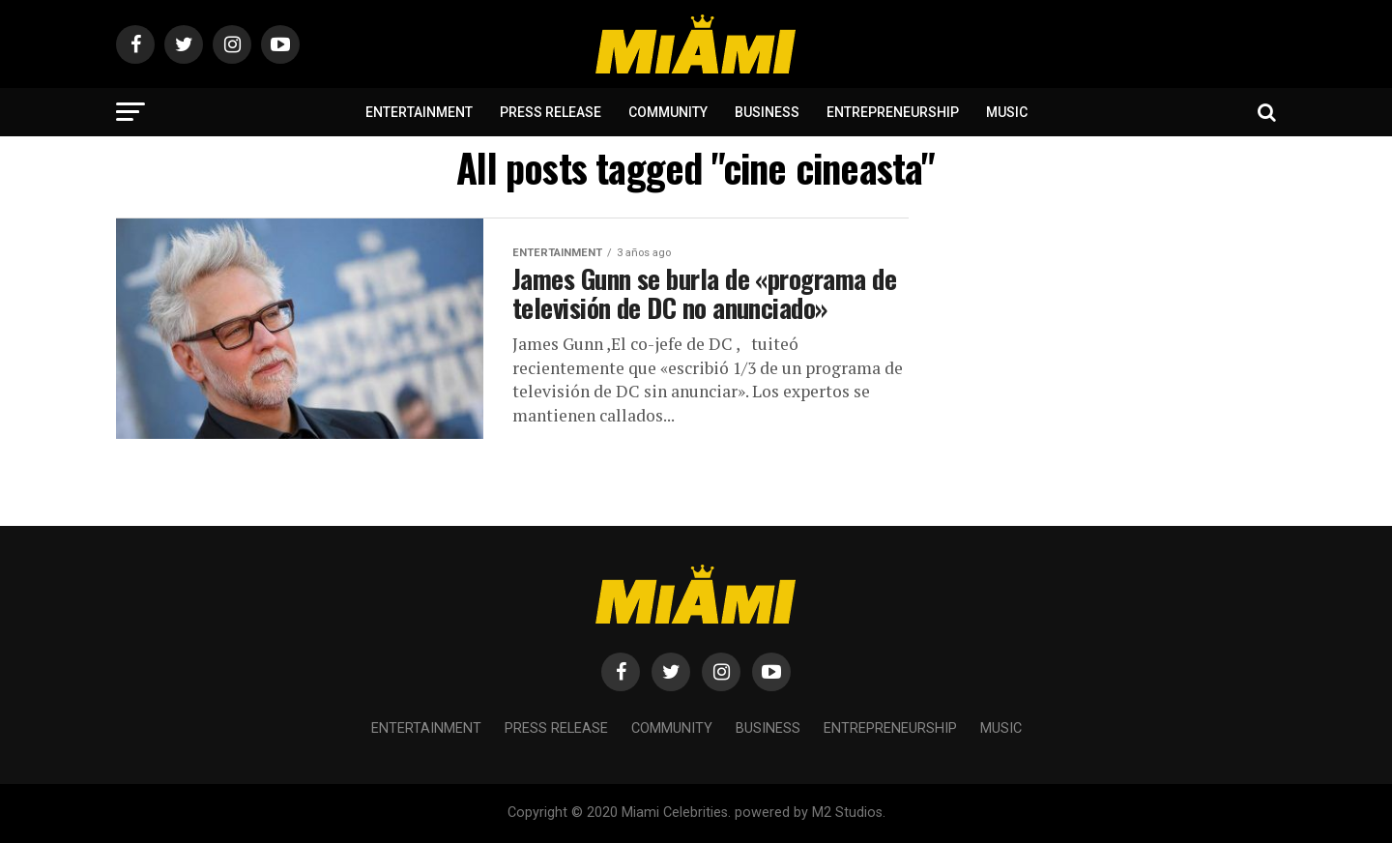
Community (668, 112)
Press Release (550, 112)
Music (1007, 112)
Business (767, 112)
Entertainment (419, 112)
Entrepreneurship (892, 112)
